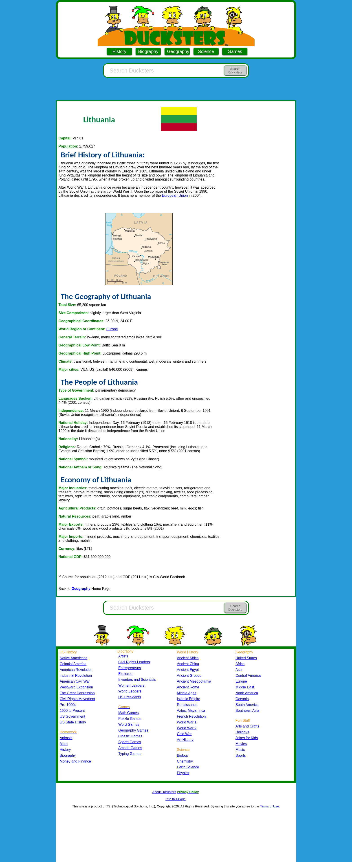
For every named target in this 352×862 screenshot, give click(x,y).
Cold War (184, 734)
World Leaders (129, 691)
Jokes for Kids (246, 738)
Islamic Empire (188, 699)
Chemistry (185, 761)
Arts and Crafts (247, 726)
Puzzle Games (129, 719)
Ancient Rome (188, 687)
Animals (66, 738)
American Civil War (75, 681)
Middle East (244, 687)
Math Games (128, 713)
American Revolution (76, 670)
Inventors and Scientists (137, 679)
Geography (178, 51)
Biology (183, 755)
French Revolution (191, 716)
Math (64, 744)
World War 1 (186, 722)
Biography (148, 51)
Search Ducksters (235, 70)
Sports (240, 755)
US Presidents (129, 697)
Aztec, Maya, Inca (191, 710)
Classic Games (130, 736)
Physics (183, 773)
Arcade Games (130, 748)
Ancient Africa (188, 658)
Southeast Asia (247, 710)
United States (246, 658)
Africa (239, 664)
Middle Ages (186, 693)
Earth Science (188, 767)
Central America (248, 675)
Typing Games (129, 754)
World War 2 (186, 728)
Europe (112, 329)
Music (240, 750)
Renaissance (187, 705)
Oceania (242, 699)
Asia (238, 670)
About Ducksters (164, 792)
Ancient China (188, 664)
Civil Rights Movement (77, 699)
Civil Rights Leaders (134, 662)
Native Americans (73, 658)
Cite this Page (175, 799)
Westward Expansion (76, 687)
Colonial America (73, 664)
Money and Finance (75, 761)
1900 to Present (72, 710)
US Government (72, 716)
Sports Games (129, 742)
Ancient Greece (189, 675)
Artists (123, 656)
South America (247, 705)
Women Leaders (131, 685)
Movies (241, 744)
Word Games (128, 724)
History (119, 51)
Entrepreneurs (129, 668)
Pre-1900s (68, 705)
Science (206, 51)
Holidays (242, 732)
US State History (73, 722)
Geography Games (133, 730)
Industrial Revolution (76, 675)
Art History (185, 740)
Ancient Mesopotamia (194, 681)
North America (246, 693)
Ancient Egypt (188, 670)
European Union (175, 195)
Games (235, 51)
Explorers (125, 674)
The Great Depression (77, 693)
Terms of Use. (270, 806)
